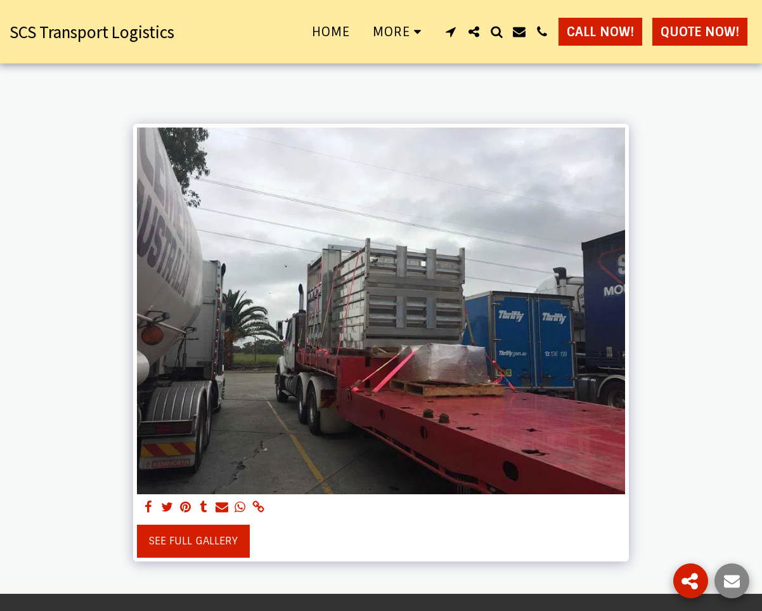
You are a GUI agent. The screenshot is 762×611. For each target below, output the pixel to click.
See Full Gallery (193, 541)
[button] (451, 31)
